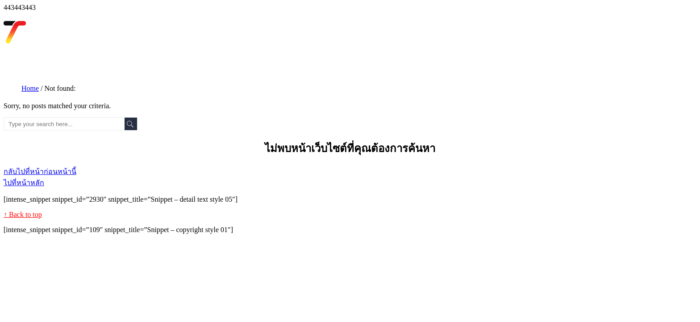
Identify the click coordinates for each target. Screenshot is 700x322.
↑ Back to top (23, 214)
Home (30, 88)
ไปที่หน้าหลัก (24, 182)
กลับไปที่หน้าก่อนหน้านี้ (40, 171)
